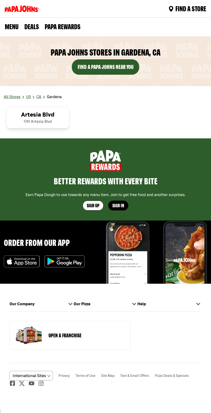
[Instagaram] (43, 383)
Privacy (64, 376)
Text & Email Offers (134, 376)
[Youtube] (33, 383)
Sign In (118, 205)
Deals (31, 27)
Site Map (107, 376)
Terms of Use (85, 376)
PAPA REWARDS (63, 27)
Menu (12, 27)
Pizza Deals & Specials (172, 376)
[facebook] (14, 383)
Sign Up (93, 205)
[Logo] (23, 9)
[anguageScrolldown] (30, 375)
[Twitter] (24, 383)
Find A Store (187, 9)
